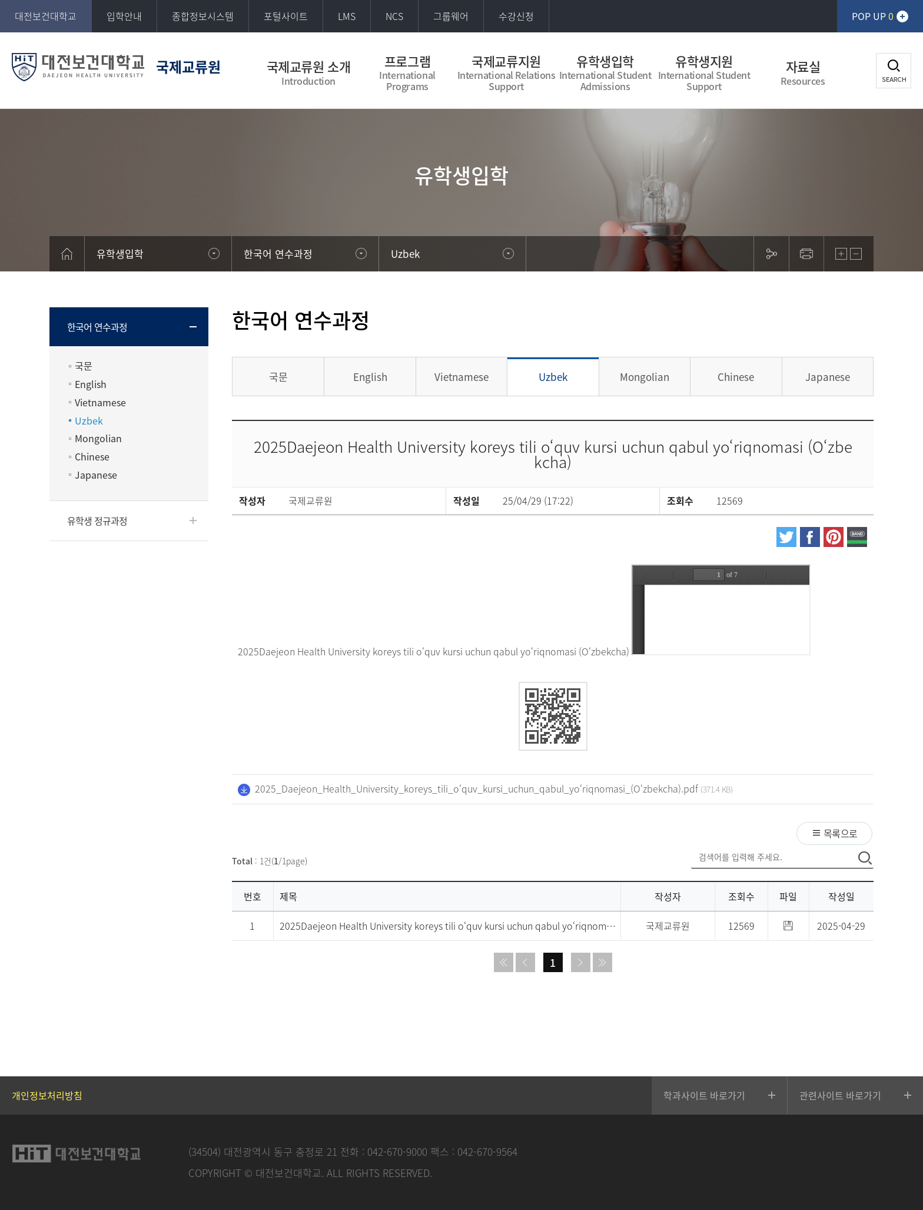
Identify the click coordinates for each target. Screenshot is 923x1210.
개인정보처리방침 (47, 1095)
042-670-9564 (487, 1151)
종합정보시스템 (203, 16)
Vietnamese (100, 402)
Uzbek (89, 421)
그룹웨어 (451, 16)
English (91, 384)
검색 (893, 70)
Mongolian (98, 438)
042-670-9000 (397, 1151)
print (806, 253)
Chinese (92, 456)
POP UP (873, 16)
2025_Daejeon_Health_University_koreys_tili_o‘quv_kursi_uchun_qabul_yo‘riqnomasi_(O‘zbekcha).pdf (476, 788)
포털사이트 (286, 16)
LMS (347, 16)
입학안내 (124, 16)
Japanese (96, 475)
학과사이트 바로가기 (704, 1095)
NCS (394, 16)
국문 (83, 366)
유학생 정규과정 (97, 520)
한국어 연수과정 (97, 327)
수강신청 (516, 16)
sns (771, 253)
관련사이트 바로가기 (840, 1095)
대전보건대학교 (46, 16)
